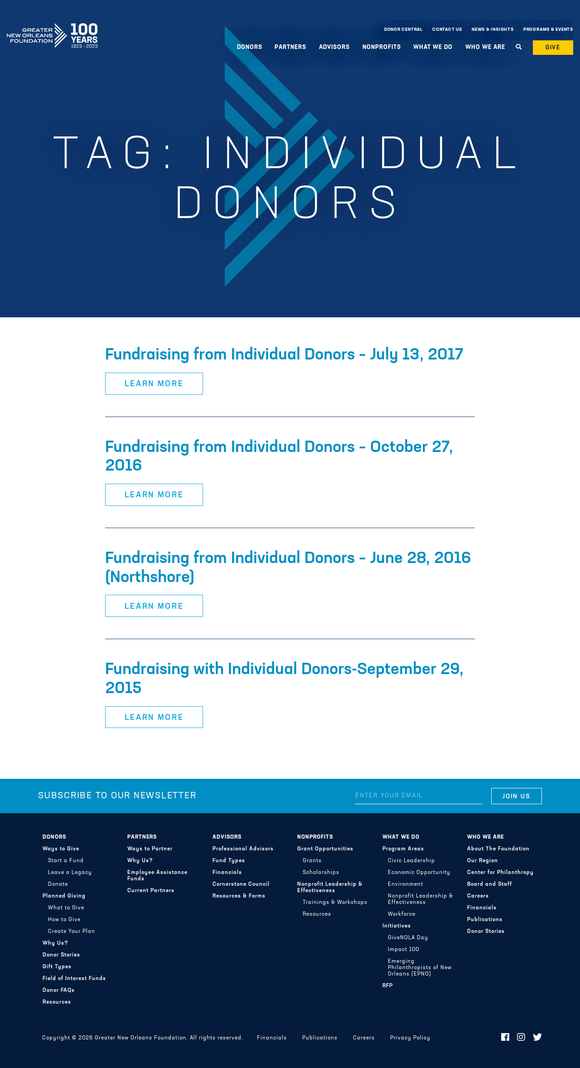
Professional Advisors (243, 849)
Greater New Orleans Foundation (52, 27)
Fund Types (229, 861)
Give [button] (553, 48)
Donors (249, 47)
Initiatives (396, 926)
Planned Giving (64, 896)
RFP (387, 986)
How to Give (64, 919)
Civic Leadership (411, 861)
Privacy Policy (410, 1038)
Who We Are (485, 47)
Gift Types (57, 967)
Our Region (482, 861)
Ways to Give (61, 849)
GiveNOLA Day (408, 938)
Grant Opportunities (325, 849)
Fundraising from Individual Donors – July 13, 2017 (284, 355)
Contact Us (447, 29)
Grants (312, 861)
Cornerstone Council (241, 884)
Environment (405, 884)
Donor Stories (61, 955)
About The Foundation (498, 849)
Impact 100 (403, 949)
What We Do (433, 47)
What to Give (66, 908)
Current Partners (150, 890)
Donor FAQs (59, 990)
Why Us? (55, 943)
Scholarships (321, 872)
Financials (227, 872)
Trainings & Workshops (335, 902)
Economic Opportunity (419, 872)
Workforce (402, 914)
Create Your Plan (71, 931)
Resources (57, 1002)
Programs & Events (548, 29)
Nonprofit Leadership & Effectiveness (329, 887)
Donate (58, 884)
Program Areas (403, 849)
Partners (290, 47)
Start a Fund (66, 861)
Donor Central (403, 29)
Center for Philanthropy (500, 872)
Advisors (334, 47)
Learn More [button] (154, 384)
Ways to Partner (150, 849)
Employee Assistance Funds (157, 876)
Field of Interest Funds (74, 978)
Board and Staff (489, 884)
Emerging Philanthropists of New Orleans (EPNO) (420, 968)
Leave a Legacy (70, 872)
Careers (478, 896)
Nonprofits (381, 47)
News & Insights (493, 29)
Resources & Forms (239, 896)
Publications (485, 919)
